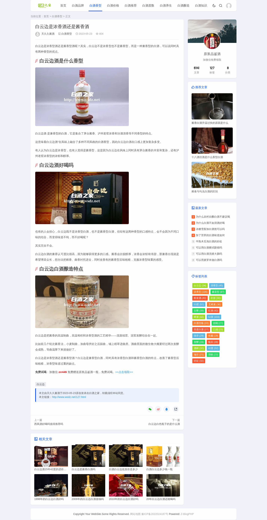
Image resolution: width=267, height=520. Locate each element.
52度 (214, 317)
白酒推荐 (131, 5)
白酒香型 (95, 5)
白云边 (41, 384)
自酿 (199, 310)
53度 (199, 304)
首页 (63, 5)
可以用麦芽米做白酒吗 (209, 259)
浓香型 (200, 291)
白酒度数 (148, 5)
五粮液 (214, 304)
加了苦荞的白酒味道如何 (210, 235)
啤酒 (199, 317)
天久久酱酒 (47, 33)
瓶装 (213, 342)
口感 (218, 329)
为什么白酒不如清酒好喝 (210, 222)
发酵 (199, 342)
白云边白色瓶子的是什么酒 (164, 423)
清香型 (217, 285)
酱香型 (218, 291)
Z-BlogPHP (187, 514)
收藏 (213, 335)
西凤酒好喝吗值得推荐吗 (48, 423)
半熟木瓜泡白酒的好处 (209, 241)
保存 (199, 335)
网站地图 (135, 514)
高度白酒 (201, 329)
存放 (216, 298)
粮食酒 (200, 298)
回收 (213, 354)
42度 (213, 348)
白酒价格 (113, 5)
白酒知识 (201, 5)
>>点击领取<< (124, 372)
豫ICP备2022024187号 (154, 514)
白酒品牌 (78, 5)
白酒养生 (166, 5)
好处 (199, 360)
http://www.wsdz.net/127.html (69, 396)
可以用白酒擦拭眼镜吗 (209, 247)
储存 (199, 354)
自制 (218, 323)
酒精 (199, 348)
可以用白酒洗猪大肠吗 (209, 253)
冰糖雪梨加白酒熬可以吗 (210, 229)
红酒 (213, 310)
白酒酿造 (183, 5)
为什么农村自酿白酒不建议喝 (213, 216)
